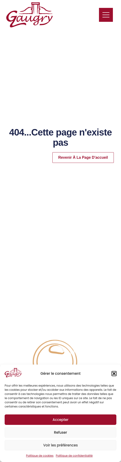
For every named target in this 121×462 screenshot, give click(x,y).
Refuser (60, 432)
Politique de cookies (40, 456)
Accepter (60, 419)
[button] (114, 373)
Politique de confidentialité (74, 456)
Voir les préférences (60, 445)
